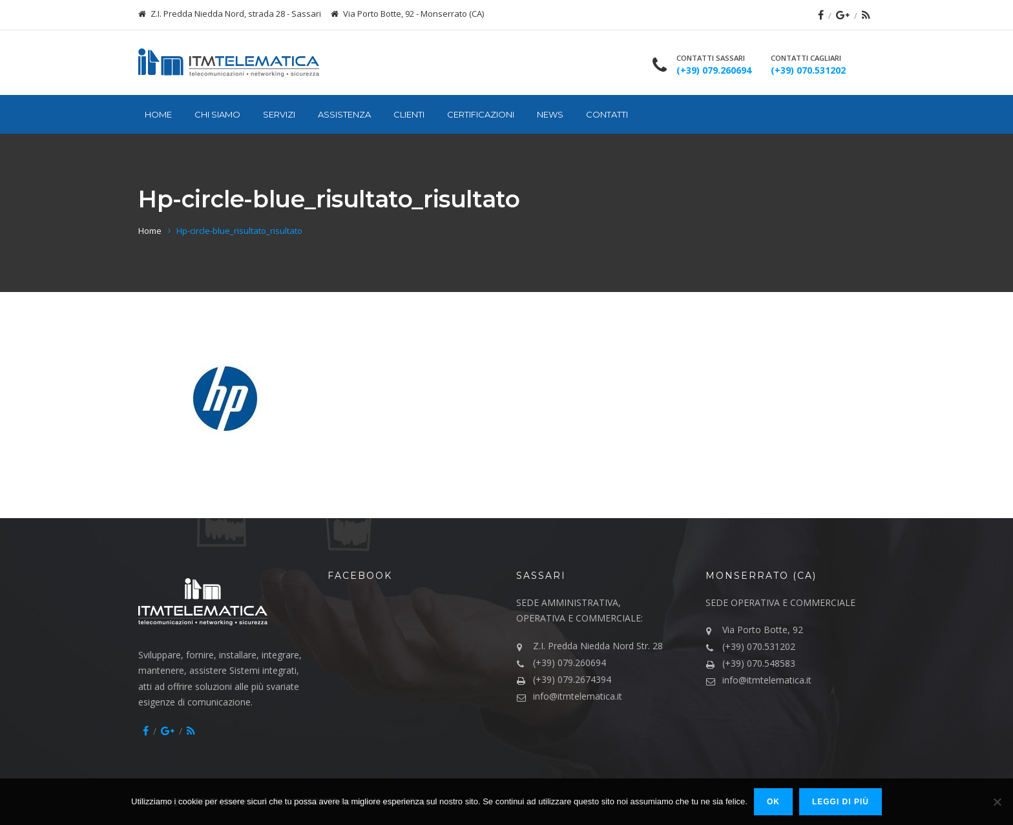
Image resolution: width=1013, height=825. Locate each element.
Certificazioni (480, 114)
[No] (996, 801)
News (550, 114)
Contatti (607, 114)
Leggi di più (840, 801)
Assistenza (344, 114)
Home (158, 114)
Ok (773, 801)
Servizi (279, 114)
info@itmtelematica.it (577, 696)
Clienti (408, 114)
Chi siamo (217, 114)
